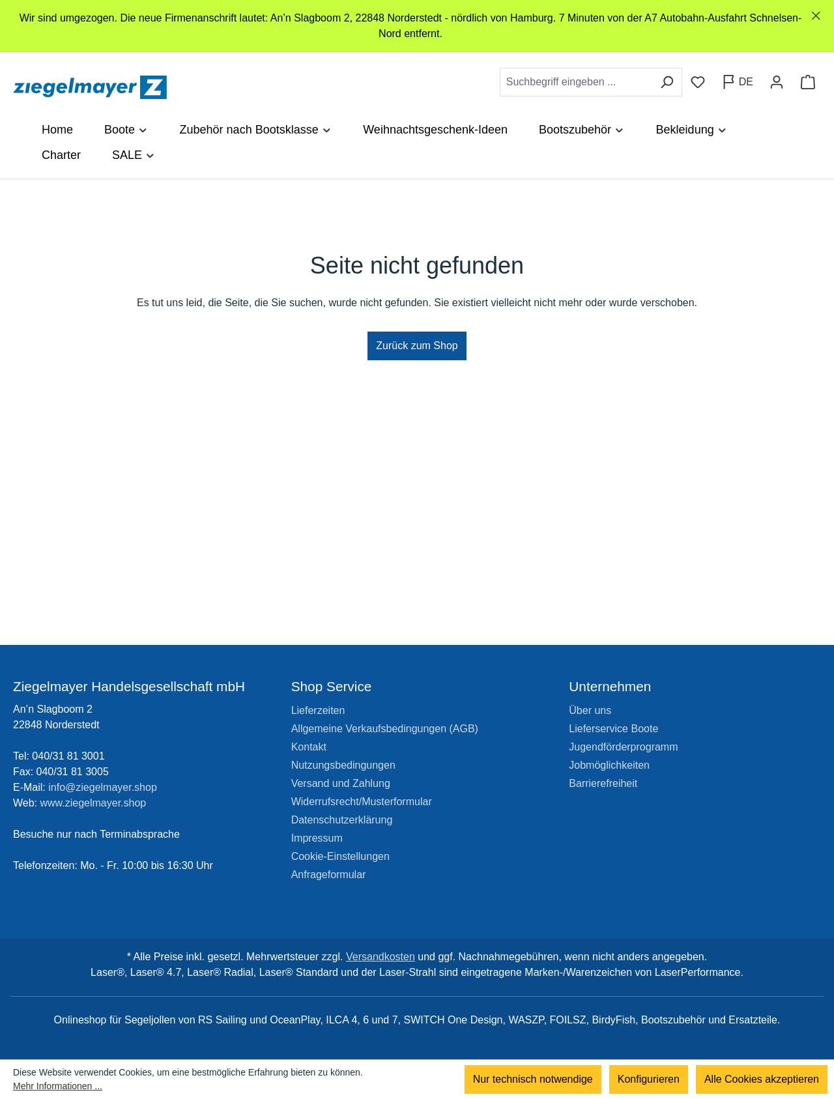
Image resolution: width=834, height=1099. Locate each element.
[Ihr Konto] (776, 82)
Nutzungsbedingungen (343, 765)
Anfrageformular (328, 874)
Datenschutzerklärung (342, 819)
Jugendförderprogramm (623, 746)
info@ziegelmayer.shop (102, 787)
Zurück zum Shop (416, 345)
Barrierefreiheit (603, 783)
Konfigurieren (649, 1079)
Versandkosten (380, 956)
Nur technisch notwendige (533, 1079)
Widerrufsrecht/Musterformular (361, 801)
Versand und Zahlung (340, 783)
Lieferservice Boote (613, 728)
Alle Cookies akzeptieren (761, 1079)
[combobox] (576, 82)
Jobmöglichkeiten (609, 765)
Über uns (590, 710)
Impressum (317, 838)
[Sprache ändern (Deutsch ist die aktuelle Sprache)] (737, 82)
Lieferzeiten (318, 710)
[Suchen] (667, 82)
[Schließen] (816, 15)
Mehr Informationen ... (57, 1086)
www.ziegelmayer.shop (93, 802)
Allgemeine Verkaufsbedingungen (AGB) (384, 728)
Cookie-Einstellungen (340, 856)
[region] (417, 26)
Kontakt (308, 746)
